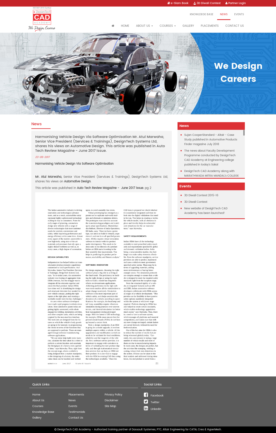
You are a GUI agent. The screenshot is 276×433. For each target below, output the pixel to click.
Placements (210, 25)
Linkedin (152, 409)
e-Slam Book (178, 3)
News (224, 14)
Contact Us (234, 25)
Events (239, 14)
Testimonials (76, 412)
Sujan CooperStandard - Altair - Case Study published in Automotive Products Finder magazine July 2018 (210, 139)
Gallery (188, 25)
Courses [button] (168, 25)
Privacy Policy (113, 394)
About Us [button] (144, 25)
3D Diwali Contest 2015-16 (201, 195)
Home (125, 25)
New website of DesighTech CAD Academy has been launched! (206, 210)
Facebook (153, 395)
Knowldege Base (201, 14)
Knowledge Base (43, 412)
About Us (38, 400)
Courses (37, 406)
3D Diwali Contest (207, 3)
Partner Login (235, 3)
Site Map (110, 406)
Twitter (151, 402)
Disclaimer (111, 400)
